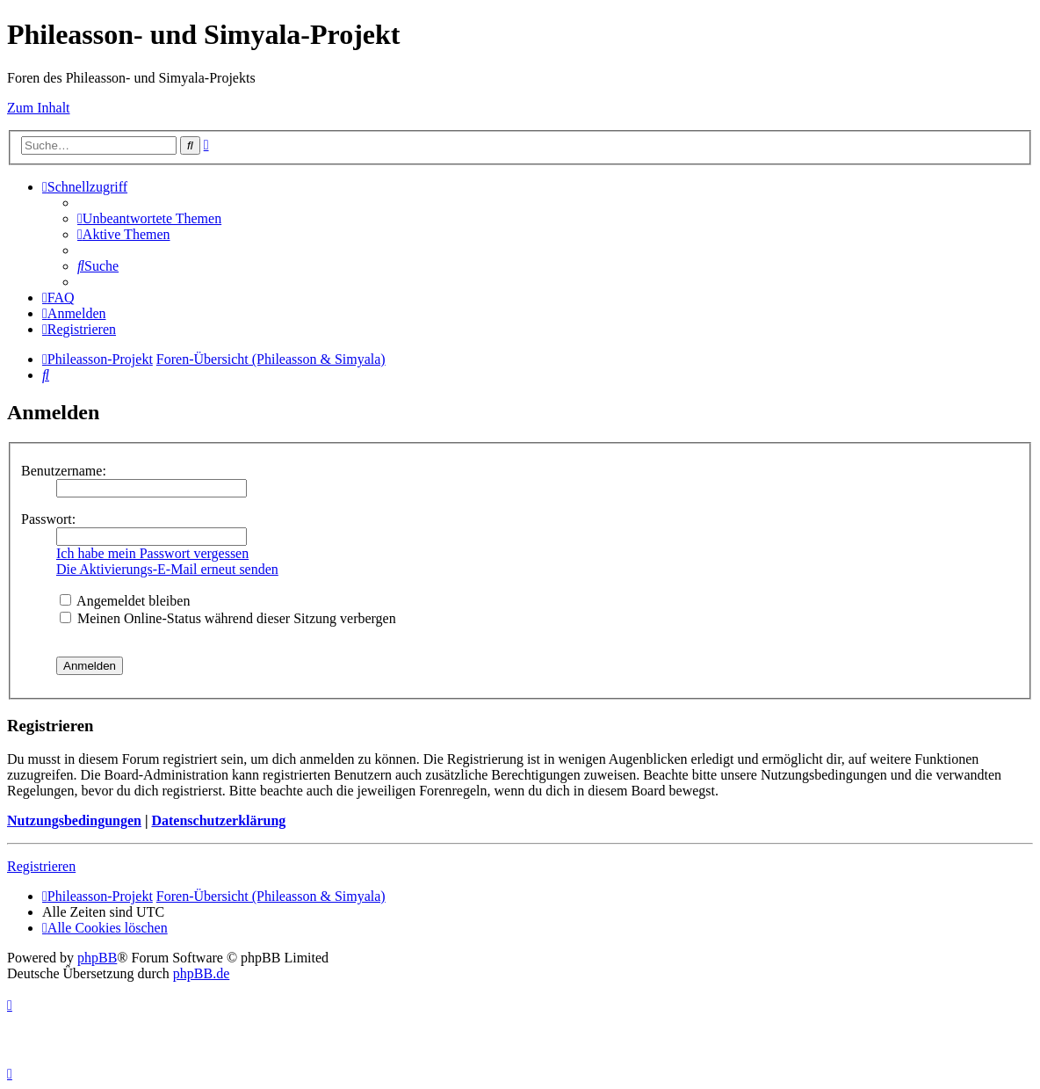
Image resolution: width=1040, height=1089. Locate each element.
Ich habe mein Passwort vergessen (152, 553)
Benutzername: (63, 470)
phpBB (97, 957)
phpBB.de (201, 973)
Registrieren (41, 866)
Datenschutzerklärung (218, 820)
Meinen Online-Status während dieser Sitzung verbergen (228, 618)
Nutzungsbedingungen (74, 820)
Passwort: (48, 519)
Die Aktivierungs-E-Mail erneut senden (167, 569)
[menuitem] (149, 218)
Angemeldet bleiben (125, 600)
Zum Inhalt (38, 107)
